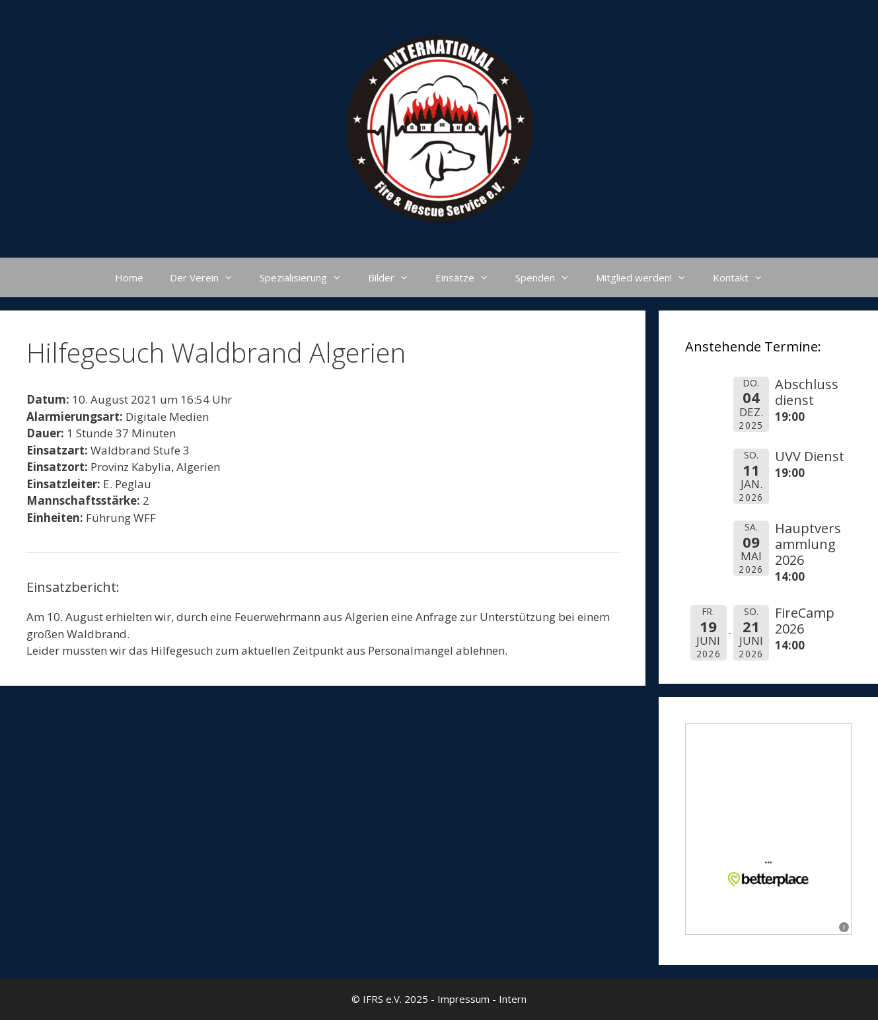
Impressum (463, 998)
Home (129, 277)
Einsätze (468, 277)
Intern (513, 998)
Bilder (395, 277)
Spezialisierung (307, 277)
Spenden (549, 277)
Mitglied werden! (648, 277)
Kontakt (744, 277)
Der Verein (208, 277)
